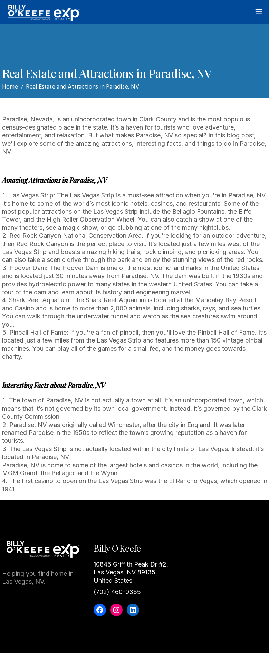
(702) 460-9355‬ (117, 591)
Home (10, 87)
